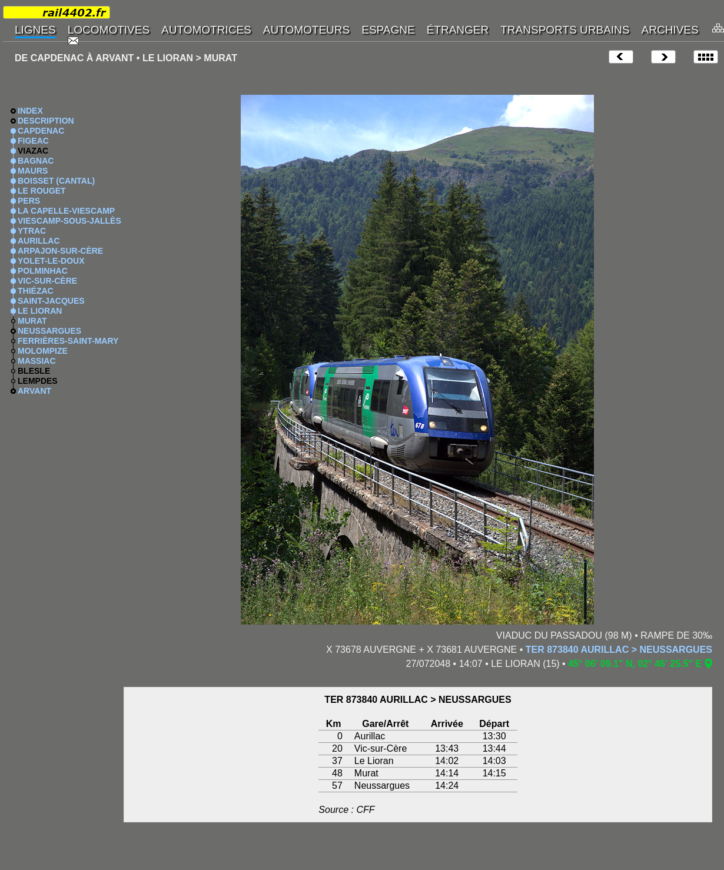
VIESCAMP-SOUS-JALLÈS (69, 220)
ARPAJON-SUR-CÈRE (60, 250)
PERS (29, 200)
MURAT (32, 321)
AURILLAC (39, 240)
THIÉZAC (36, 290)
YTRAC (32, 230)
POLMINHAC (43, 270)
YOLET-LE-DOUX (51, 260)
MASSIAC (37, 361)
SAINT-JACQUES (51, 301)
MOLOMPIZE (43, 351)
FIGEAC (33, 140)
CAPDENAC (41, 130)
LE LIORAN (40, 311)
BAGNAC (36, 160)
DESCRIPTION (46, 120)
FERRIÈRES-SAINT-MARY (68, 341)
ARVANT (34, 391)
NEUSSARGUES (49, 331)
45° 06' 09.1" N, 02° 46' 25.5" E (635, 664)
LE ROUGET (42, 190)
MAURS (33, 170)
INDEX (30, 110)
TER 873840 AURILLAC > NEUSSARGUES (619, 650)
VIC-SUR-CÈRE (47, 280)
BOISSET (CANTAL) (56, 180)
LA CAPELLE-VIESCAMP (66, 210)
